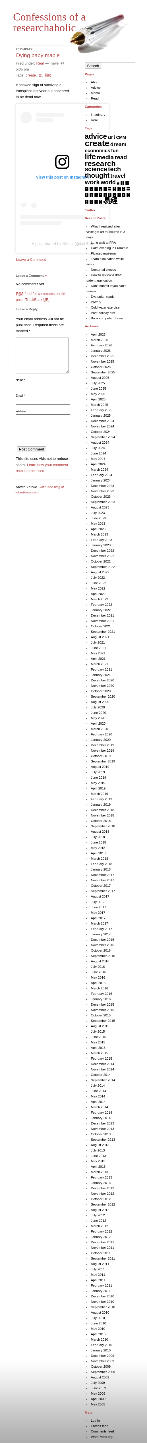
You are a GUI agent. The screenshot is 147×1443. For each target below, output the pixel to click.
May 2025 (98, 394)
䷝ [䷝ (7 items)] (91, 201)
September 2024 (103, 437)
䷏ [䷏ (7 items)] (119, 188)
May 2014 (98, 1096)
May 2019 (98, 783)
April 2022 (98, 594)
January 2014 (101, 1118)
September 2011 (103, 1258)
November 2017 (102, 880)
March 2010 (99, 1339)
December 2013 (102, 1123)
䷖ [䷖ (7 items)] (105, 194)
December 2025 (102, 356)
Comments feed (102, 1431)
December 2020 (102, 680)
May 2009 (98, 1393)
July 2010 (98, 1318)
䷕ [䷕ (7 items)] (100, 194)
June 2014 (98, 1091)
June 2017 (98, 907)
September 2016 (103, 956)
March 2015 (99, 1053)
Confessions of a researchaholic (49, 22)
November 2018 (102, 815)
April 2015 (98, 1047)
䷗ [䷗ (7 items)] (109, 194)
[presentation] (59, 442)
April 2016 (98, 983)
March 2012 (99, 1226)
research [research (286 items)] (100, 163)
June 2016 (98, 972)
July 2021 (98, 642)
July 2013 (98, 1150)
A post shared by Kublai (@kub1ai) (62, 243)
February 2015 (101, 1058)
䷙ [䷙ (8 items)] (119, 194)
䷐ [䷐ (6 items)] (123, 189)
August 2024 (100, 442)
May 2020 (98, 718)
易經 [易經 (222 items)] (110, 200)
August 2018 (100, 831)
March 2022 (99, 599)
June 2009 (98, 1388)
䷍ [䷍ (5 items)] (109, 189)
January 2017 (101, 934)
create (31, 75)
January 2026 (101, 350)
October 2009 (101, 1366)
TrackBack (37, 299)
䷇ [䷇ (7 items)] (127, 182)
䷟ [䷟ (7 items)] (100, 201)
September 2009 (103, 1372)
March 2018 (99, 858)
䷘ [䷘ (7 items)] (114, 194)
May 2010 (98, 1328)
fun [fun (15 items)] (115, 150)
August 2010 (100, 1312)
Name (20, 386)
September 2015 (103, 1020)
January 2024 (101, 480)
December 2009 (102, 1355)
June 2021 (98, 648)
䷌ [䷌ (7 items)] (105, 188)
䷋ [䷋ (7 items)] (100, 188)
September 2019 (103, 761)
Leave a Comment (31, 259)
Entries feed (99, 1426)
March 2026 (99, 340)
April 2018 (98, 853)
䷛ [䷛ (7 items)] (128, 194)
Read (95, 98)
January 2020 (101, 739)
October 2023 (101, 496)
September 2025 (103, 372)
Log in (95, 1420)
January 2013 (101, 1182)
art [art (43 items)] (111, 137)
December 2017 (102, 874)
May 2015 (98, 1042)
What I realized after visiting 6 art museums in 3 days (105, 232)
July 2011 (98, 1269)
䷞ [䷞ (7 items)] (96, 201)
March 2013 (99, 1172)
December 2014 (102, 1064)
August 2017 (100, 896)
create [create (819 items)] (97, 143)
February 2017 (101, 929)
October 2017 (101, 885)
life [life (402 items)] (90, 156)
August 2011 (100, 1264)
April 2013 (98, 1166)
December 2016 (102, 939)
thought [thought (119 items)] (97, 175)
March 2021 (99, 664)
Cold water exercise (105, 307)
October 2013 (101, 1134)
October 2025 (101, 367)
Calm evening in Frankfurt (109, 248)
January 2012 (101, 1237)
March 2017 (99, 923)
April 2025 (98, 399)
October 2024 (101, 431)
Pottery (96, 302)
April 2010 (98, 1334)
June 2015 (98, 1037)
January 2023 (101, 545)
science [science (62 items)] (96, 169)
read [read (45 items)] (121, 157)
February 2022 (101, 604)
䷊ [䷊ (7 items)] (96, 188)
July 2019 (98, 772)
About (95, 82)
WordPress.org (102, 1436)
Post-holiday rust (103, 313)
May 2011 (98, 1274)
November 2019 (102, 750)
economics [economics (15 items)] (97, 150)
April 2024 (98, 464)
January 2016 (101, 999)
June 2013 (98, 1155)
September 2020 (103, 696)
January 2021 (101, 675)
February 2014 (101, 1112)
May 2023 (98, 523)
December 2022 (102, 550)
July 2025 (98, 383)
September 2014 (103, 1080)
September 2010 (103, 1307)
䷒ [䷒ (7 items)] (86, 194)
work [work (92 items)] (92, 182)
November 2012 (102, 1193)
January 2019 (101, 804)
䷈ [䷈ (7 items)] (86, 188)
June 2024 (98, 453)
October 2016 (101, 950)
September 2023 (103, 502)
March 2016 (99, 988)
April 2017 (98, 918)
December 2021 (102, 615)
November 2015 (102, 1010)
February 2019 (101, 799)
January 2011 (101, 1291)
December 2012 (102, 1188)
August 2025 (100, 377)
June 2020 (98, 712)
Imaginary (98, 114)
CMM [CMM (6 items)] (121, 137)
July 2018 (98, 837)
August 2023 (100, 507)
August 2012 (100, 1210)
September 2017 (103, 891)
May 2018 (98, 847)
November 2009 (102, 1361)
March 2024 (99, 469)
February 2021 (101, 669)
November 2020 (102, 685)
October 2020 (101, 691)
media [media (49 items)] (105, 157)
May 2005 (98, 1404)
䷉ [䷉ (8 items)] (91, 188)
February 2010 (101, 1345)
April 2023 (98, 529)
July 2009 (98, 1382)
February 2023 (101, 539)
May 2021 (98, 653)
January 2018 (101, 869)
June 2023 (98, 518)
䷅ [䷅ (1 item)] (118, 183)
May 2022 (98, 588)
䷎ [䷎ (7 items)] (114, 188)
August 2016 (100, 961)
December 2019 (102, 745)
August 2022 (100, 572)
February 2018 (101, 864)
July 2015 (98, 1031)
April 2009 (98, 1399)
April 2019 (98, 788)
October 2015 (101, 1015)
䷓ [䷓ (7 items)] (91, 194)
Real (40, 63)
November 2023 (102, 491)
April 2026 (98, 334)
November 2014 (102, 1069)
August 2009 (100, 1377)
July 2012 (98, 1215)
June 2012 (98, 1220)
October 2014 (101, 1074)
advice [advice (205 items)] (96, 136)
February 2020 (101, 734)
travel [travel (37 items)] (117, 176)
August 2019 (100, 766)
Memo (95, 93)
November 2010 (102, 1301)
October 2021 (101, 626)
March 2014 (99, 1107)
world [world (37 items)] (108, 182)
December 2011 (102, 1242)
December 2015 (102, 1004)
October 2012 (101, 1199)
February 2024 (101, 475)
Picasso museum (103, 253)
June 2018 (98, 842)
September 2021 (103, 631)
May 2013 (98, 1161)
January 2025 (101, 415)
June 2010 (98, 1323)
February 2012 (101, 1231)
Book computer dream (107, 318)
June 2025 (98, 388)
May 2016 (98, 977)
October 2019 (101, 756)
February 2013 (101, 1177)
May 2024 (98, 458)
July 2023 (98, 512)
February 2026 (101, 345)
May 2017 (98, 912)
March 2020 (99, 729)
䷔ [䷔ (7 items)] (96, 194)
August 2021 (100, 637)
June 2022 (98, 583)
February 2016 (101, 993)
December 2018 (102, 810)
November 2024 (102, 426)
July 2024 (98, 448)
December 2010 (102, 1296)
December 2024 (102, 421)
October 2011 (101, 1253)
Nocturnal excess (103, 269)
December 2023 (102, 485)
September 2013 (103, 1139)
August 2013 (100, 1145)
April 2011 (98, 1280)
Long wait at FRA (103, 242)
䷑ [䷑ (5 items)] (128, 189)
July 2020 (98, 707)
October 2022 (101, 561)
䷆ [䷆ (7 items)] (122, 182)
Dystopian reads (102, 296)
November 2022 (102, 556)
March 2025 (99, 404)
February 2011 (101, 1285)
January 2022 (101, 610)
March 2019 (99, 793)
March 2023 (99, 534)
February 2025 (101, 410)
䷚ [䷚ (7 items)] (123, 194)
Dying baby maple (38, 55)
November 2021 (102, 621)
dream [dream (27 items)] (118, 144)
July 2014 (98, 1085)
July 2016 (98, 966)
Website (21, 418)
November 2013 (102, 1128)
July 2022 (98, 577)
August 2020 (100, 702)
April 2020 (98, 723)
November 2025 (102, 361)
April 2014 (98, 1101)
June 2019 (98, 777)
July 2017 (98, 902)
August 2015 (100, 1026)
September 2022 (103, 566)
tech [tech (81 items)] (114, 169)
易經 (48, 75)
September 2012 (103, 1204)
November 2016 (102, 945)
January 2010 (101, 1350)
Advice (96, 87)
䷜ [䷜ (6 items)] (86, 201)
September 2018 (103, 826)
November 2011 (102, 1247)
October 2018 (101, 820)
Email (20, 402)
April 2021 (98, 658)
